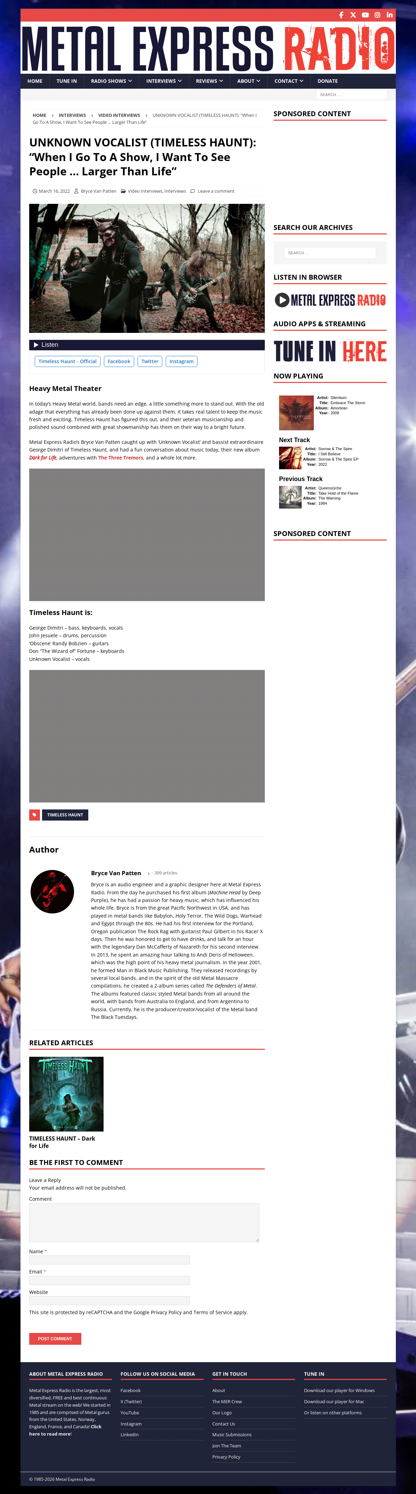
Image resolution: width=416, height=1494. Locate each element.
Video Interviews (145, 190)
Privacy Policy (166, 1311)
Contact (286, 80)
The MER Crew (227, 1401)
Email (36, 1271)
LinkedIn (130, 1434)
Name (36, 1250)
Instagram (182, 360)
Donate (328, 80)
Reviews (206, 80)
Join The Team (226, 1445)
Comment (40, 1198)
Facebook (119, 360)
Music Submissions (232, 1434)
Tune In (67, 80)
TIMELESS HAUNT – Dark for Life (62, 1141)
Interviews (161, 80)
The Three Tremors (120, 456)
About (245, 80)
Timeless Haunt (65, 814)
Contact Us (223, 1423)
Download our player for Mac (334, 1401)
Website (38, 1291)
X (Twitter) (131, 1401)
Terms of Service (213, 1311)
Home (34, 80)
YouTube (130, 1411)
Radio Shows (108, 80)
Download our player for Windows (339, 1390)
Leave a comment (216, 190)
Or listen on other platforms (333, 1411)
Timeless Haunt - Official (68, 360)
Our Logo (222, 1411)
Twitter (149, 360)
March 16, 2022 (54, 190)
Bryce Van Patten (98, 190)
